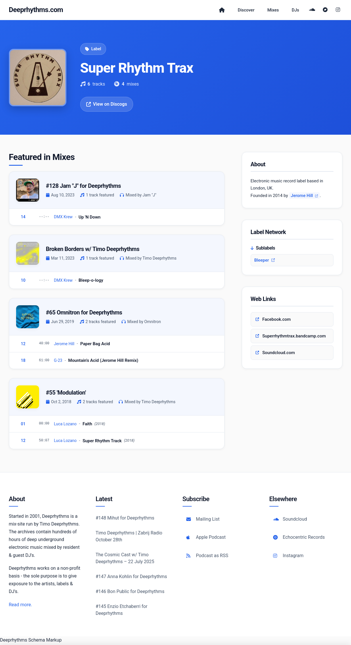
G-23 (58, 361)
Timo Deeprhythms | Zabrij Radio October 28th (129, 537)
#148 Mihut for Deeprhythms (125, 519)
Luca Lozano (65, 425)
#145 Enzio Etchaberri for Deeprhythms (121, 611)
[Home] (217, 11)
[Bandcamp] (326, 11)
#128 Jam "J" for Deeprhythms (83, 187)
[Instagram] (337, 11)
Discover (243, 10)
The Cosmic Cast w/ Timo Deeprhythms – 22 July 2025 (125, 559)
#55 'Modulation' (66, 393)
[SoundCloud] (313, 11)
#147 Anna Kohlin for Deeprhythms (131, 577)
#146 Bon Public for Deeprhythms (130, 592)
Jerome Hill (64, 345)
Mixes (272, 10)
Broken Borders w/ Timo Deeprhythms (92, 250)
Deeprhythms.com (36, 10)
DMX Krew (63, 218)
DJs (296, 10)
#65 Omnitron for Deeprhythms (84, 313)
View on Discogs (106, 105)
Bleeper (264, 261)
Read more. (20, 606)
